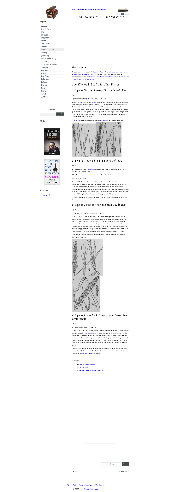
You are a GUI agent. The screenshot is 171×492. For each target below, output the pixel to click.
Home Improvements (49, 64)
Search (101, 485)
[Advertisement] (100, 41)
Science (44, 85)
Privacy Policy (72, 485)
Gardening (45, 55)
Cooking (44, 52)
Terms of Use (84, 485)
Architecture (46, 29)
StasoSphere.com (91, 489)
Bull (89, 98)
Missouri (103, 120)
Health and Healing (48, 58)
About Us (94, 485)
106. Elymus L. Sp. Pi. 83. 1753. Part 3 (92, 370)
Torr (92, 98)
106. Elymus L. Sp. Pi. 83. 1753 (90, 364)
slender (88, 107)
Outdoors (44, 97)
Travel (43, 94)
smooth (94, 102)
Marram (85, 353)
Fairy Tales (45, 44)
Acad (92, 169)
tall (81, 102)
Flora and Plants (47, 50)
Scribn (79, 237)
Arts (42, 32)
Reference (45, 79)
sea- (90, 353)
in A (107, 175)
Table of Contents (82, 367)
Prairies (74, 120)
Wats (98, 175)
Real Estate (45, 76)
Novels (43, 73)
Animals (44, 26)
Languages (45, 67)
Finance (44, 47)
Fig (73, 95)
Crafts (43, 41)
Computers (45, 38)
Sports (43, 91)
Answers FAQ (45, 195)
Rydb (81, 213)
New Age (44, 70)
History (44, 61)
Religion (44, 82)
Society (43, 88)
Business (44, 35)
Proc (88, 169)
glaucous (87, 333)
